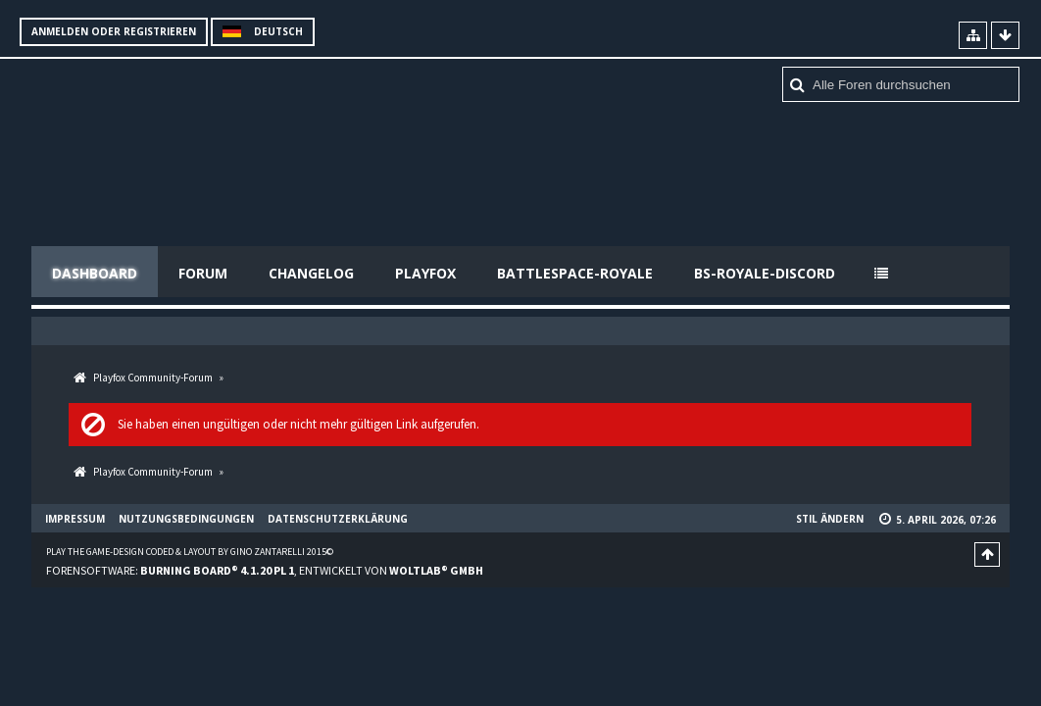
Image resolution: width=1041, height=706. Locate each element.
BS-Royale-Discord (764, 273)
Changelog (311, 273)
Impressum (75, 519)
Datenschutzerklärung (338, 519)
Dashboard (94, 273)
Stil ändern (830, 519)
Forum (202, 273)
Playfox (425, 273)
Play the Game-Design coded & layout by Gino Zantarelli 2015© (189, 551)
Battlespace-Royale (575, 273)
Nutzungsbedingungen (186, 519)
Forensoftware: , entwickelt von (264, 570)
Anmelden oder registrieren (113, 31)
